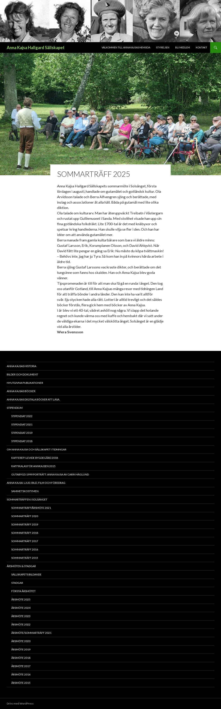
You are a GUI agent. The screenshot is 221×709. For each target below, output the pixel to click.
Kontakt (201, 47)
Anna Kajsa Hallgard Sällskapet (35, 47)
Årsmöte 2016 (20, 674)
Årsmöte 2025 (20, 599)
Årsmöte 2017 (20, 666)
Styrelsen (162, 47)
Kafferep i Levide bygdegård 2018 (34, 457)
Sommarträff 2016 (24, 549)
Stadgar (17, 582)
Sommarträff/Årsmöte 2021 (31, 507)
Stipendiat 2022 (21, 416)
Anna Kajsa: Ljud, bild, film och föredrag (36, 482)
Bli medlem (182, 47)
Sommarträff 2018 (24, 532)
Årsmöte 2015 (20, 682)
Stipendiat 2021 (21, 424)
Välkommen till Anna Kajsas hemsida (126, 47)
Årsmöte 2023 (20, 616)
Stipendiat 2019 (21, 432)
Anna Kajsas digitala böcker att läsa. (33, 399)
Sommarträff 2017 (24, 541)
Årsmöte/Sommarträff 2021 (31, 632)
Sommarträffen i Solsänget (27, 499)
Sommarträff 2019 (24, 524)
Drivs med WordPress (20, 703)
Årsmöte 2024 (20, 607)
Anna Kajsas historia (21, 366)
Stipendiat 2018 (21, 441)
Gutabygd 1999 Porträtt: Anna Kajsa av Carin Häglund (50, 474)
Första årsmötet (23, 591)
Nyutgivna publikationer (25, 382)
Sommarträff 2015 (24, 557)
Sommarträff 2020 (24, 516)
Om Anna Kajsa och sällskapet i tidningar (36, 449)
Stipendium (15, 407)
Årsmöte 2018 (20, 657)
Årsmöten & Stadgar (21, 566)
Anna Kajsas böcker (21, 391)
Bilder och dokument (22, 374)
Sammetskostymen (25, 491)
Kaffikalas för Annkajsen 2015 (33, 466)
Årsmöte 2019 (20, 649)
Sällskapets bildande (26, 574)
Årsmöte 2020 (20, 641)
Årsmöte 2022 (20, 624)
